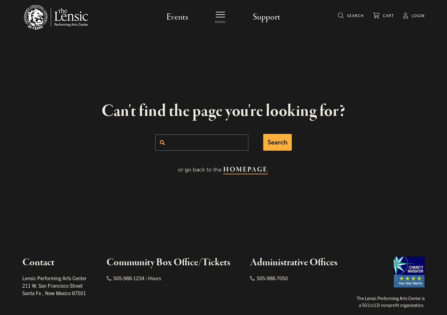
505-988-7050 (269, 278)
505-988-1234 (125, 278)
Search (277, 142)
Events (177, 17)
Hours (154, 278)
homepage (245, 169)
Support (266, 17)
